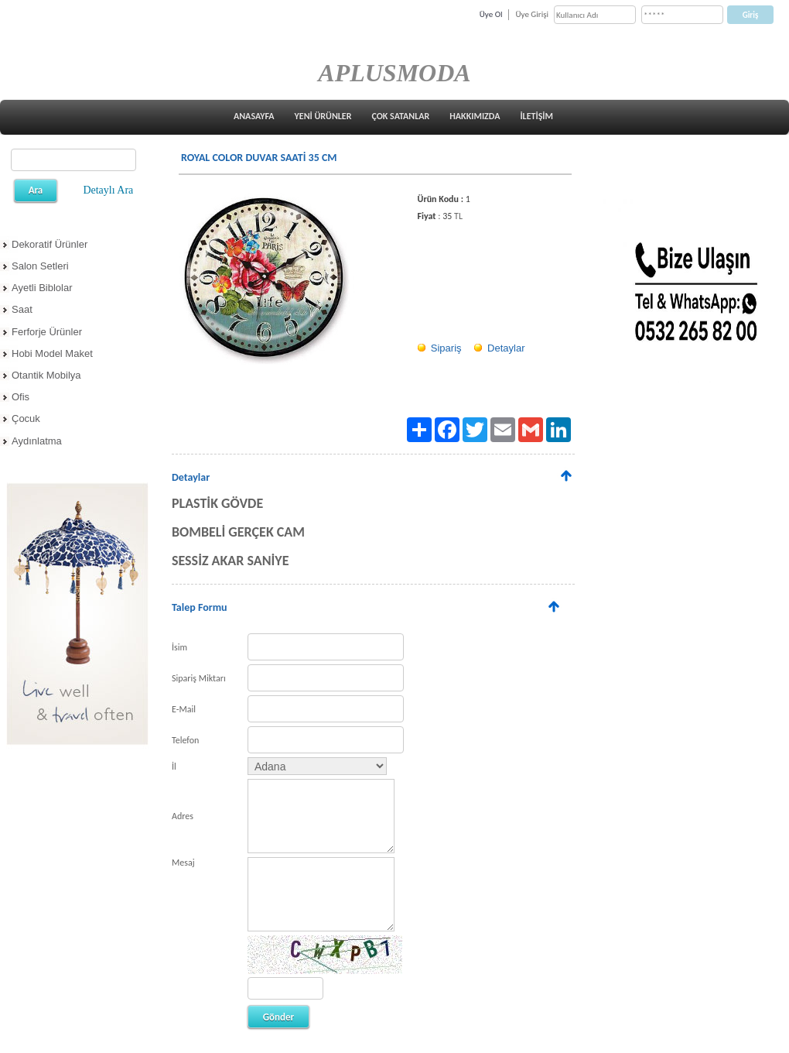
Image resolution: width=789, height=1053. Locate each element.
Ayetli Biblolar (42, 287)
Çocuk (26, 418)
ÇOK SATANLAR (400, 116)
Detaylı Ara (108, 190)
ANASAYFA (254, 116)
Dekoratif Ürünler (49, 244)
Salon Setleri (40, 266)
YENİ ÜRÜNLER (323, 116)
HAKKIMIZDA (474, 116)
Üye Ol (491, 14)
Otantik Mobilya (46, 375)
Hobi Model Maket (52, 353)
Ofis (20, 397)
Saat (22, 309)
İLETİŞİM (536, 116)
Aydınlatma (37, 441)
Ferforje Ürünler (47, 332)
